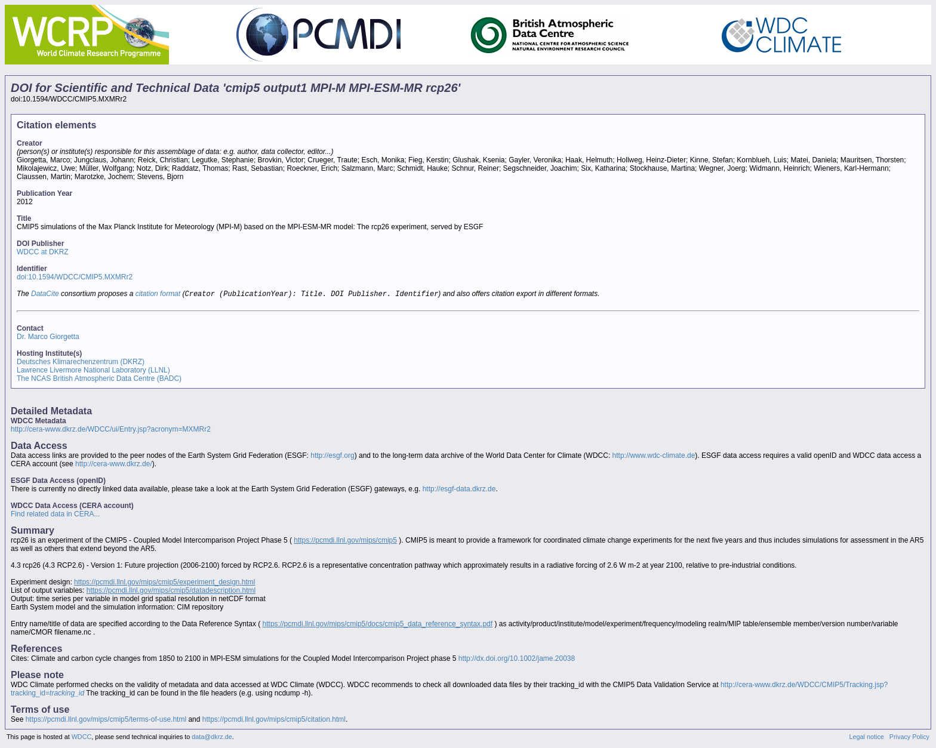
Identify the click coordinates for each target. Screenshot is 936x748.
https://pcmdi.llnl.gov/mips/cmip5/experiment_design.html (164, 583)
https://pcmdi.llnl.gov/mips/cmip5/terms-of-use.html (106, 720)
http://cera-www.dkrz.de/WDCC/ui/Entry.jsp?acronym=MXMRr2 (111, 430)
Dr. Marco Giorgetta (48, 338)
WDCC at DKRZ (43, 252)
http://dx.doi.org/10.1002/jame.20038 (516, 659)
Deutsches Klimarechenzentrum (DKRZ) (80, 363)
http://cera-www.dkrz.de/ (113, 465)
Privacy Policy (909, 737)
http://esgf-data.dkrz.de (459, 490)
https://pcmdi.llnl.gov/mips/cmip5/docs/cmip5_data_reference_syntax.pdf (378, 625)
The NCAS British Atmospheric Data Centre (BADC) (99, 379)
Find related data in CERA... (55, 515)
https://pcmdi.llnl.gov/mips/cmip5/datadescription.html (171, 591)
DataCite (45, 295)
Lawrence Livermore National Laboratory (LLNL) (93, 371)
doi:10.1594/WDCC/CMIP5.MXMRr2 (75, 277)
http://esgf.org (332, 457)
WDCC (82, 737)
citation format (158, 295)
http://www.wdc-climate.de (653, 457)
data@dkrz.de (212, 737)
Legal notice (866, 737)
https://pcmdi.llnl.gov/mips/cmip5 (345, 541)
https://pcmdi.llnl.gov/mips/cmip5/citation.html (274, 720)
